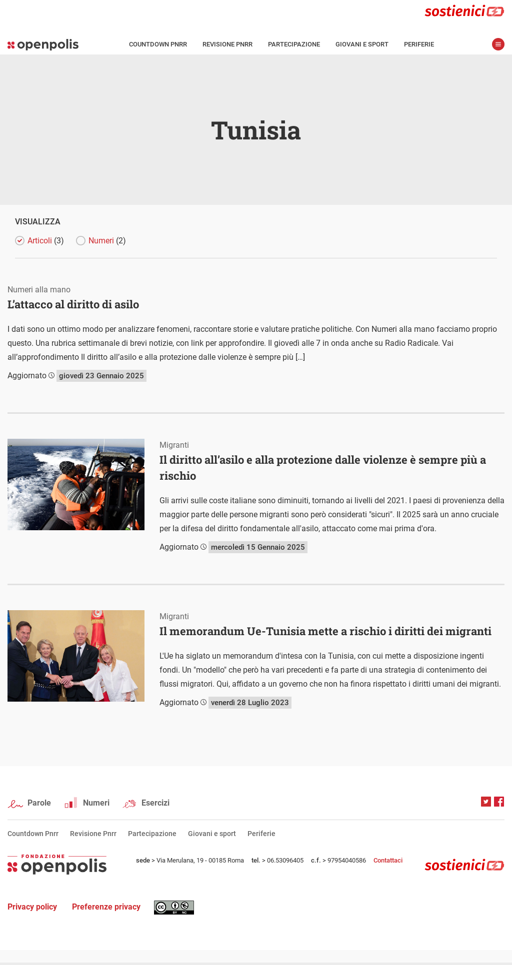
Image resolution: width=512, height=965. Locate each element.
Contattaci (388, 860)
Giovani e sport (362, 44)
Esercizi (156, 803)
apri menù (498, 44)
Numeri (107, 240)
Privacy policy (32, 907)
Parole (39, 803)
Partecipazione (294, 44)
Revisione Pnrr (227, 44)
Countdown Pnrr (158, 44)
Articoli (46, 240)
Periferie (419, 44)
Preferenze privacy (106, 907)
